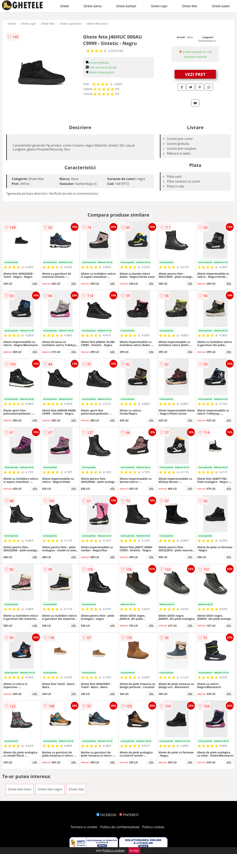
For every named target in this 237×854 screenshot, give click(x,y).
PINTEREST (129, 815)
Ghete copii (159, 6)
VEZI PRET (195, 74)
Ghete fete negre (50, 789)
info (35, 283)
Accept (134, 850)
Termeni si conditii (84, 827)
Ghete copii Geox (71, 23)
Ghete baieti (221, 6)
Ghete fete (189, 6)
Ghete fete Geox (97, 23)
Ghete (64, 6)
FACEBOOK (106, 815)
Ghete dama (93, 6)
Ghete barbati (126, 6)
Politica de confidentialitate (120, 827)
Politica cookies (153, 827)
